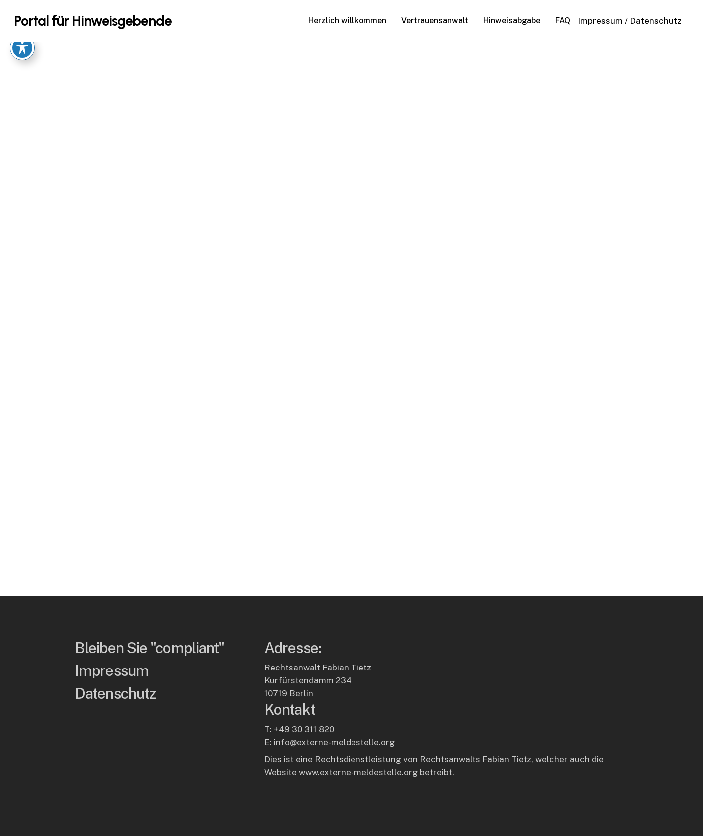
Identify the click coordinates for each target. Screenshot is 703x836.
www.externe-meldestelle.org (358, 772)
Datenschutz (656, 21)
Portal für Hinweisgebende (93, 21)
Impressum (600, 21)
